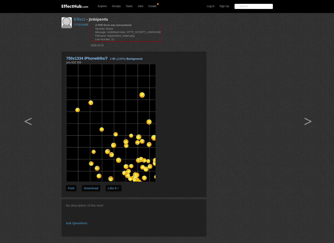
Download (91, 188)
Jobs (140, 6)
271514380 (81, 24)
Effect (79, 19)
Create (152, 6)
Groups (116, 6)
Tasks (129, 6)
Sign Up (224, 6)
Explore (102, 6)
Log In (211, 6)
